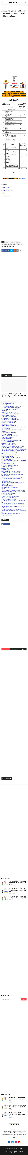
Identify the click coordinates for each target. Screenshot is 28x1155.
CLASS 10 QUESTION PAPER (8, 416)
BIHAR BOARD (5, 469)
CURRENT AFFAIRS (6, 434)
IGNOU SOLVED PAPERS (7, 415)
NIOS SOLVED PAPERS (6, 424)
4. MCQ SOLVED (5, 196)
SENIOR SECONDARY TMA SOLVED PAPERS (12, 450)
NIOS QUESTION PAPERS (7, 421)
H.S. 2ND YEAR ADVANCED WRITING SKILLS (12, 490)
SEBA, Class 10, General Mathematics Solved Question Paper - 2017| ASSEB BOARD (17, 890)
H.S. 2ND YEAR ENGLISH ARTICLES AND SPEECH (13, 500)
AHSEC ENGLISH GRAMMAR (8, 452)
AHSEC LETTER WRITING (7, 493)
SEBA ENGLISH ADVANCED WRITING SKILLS (12, 483)
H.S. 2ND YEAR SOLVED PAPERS (9, 407)
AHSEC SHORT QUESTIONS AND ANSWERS (12, 474)
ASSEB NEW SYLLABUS (15, 242)
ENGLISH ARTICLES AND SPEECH (9, 496)
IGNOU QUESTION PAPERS (7, 412)
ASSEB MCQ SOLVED (6, 466)
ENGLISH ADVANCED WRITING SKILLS (10, 477)
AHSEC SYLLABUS (5, 494)
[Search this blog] (11, 999)
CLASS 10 (20, 244)
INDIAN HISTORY (5, 438)
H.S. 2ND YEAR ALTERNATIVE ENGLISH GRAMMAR (13, 460)
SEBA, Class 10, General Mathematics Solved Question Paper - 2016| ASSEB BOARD (17, 898)
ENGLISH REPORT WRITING (8, 499)
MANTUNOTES (19, 1148)
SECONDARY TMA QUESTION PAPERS (10, 471)
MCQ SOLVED (4, 428)
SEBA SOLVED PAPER (6, 437)
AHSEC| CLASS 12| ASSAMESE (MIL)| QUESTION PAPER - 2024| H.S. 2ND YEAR (17, 1106)
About (10, 1151)
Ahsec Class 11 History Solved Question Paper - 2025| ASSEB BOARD (13, 395)
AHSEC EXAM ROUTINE (7, 456)
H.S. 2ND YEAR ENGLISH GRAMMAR (10, 455)
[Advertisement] (14, 36)
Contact (15, 1151)
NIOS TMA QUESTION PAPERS (8, 435)
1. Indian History (5, 187)
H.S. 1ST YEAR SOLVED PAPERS (9, 413)
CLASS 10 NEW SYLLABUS (8, 246)
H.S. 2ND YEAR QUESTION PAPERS (9, 406)
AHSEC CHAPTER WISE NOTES (8, 418)
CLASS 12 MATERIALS (6, 459)
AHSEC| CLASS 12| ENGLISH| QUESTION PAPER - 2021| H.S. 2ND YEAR (17, 1114)
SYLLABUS (3, 484)
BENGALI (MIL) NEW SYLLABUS (9, 244)
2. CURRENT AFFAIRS (7, 190)
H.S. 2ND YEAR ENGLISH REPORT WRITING (12, 505)
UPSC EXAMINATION (6, 486)
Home (2, 7)
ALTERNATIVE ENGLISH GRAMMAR (9, 458)
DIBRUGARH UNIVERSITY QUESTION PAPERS (12, 427)
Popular (14, 649)
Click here (22, 178)
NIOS (2, 410)
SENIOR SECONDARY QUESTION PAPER (11, 509)
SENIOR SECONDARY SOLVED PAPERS (10, 440)
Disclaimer (21, 1151)
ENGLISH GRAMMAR (6, 441)
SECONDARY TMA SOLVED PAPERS (10, 472)
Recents (22, 649)
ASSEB (6, 7)
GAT (2, 488)
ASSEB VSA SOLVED (6, 468)
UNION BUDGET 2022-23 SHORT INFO (10, 513)
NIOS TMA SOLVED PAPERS (8, 444)
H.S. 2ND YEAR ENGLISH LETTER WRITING (11, 503)
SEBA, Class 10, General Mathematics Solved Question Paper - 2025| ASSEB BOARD (17, 883)
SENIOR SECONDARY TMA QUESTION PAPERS (12, 449)
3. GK (2, 193)
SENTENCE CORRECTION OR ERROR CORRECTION (13, 511)
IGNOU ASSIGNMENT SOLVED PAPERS (10, 447)
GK (2, 453)
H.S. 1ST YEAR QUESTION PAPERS (9, 409)
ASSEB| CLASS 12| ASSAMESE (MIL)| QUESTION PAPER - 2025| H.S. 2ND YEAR (17, 1099)
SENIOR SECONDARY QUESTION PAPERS (11, 430)
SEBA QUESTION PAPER (7, 422)
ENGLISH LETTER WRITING (8, 497)
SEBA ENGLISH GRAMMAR (7, 463)
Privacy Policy (14, 1152)
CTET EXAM (4, 475)
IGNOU (3, 405)
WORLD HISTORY (5, 515)
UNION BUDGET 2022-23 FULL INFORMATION (12, 491)
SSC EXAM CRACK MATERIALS (8, 487)
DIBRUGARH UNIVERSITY (7, 425)
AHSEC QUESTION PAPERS (7, 402)
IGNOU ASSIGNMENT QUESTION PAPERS (11, 446)
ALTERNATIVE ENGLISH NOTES (9, 465)
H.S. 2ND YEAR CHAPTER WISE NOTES (10, 419)
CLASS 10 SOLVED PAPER (7, 433)
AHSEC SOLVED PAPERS (7, 403)
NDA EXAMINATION (6, 481)
